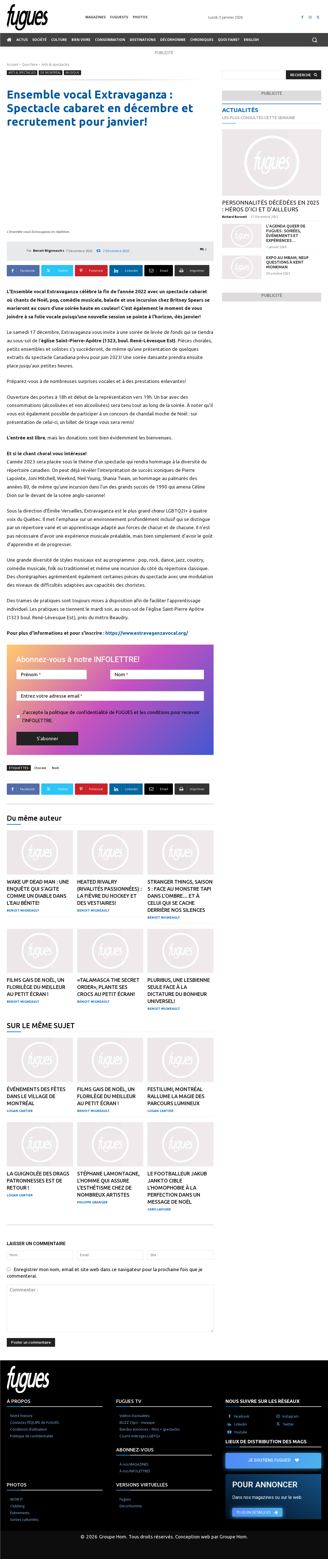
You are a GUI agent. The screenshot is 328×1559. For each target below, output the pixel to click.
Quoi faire (30, 64)
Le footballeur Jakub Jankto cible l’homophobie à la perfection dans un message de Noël (177, 1188)
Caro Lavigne (159, 1209)
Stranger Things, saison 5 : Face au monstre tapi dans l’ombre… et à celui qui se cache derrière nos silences (180, 896)
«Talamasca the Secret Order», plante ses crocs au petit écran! (108, 987)
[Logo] (46, 17)
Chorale (40, 768)
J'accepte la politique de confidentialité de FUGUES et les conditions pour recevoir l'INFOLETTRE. (110, 716)
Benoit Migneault (47, 250)
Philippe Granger (92, 1202)
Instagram (291, 1416)
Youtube (240, 1432)
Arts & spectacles (55, 64)
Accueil (12, 64)
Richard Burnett (234, 216)
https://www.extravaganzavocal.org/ (146, 633)
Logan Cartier (19, 1111)
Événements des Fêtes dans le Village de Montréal (36, 1096)
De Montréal (50, 72)
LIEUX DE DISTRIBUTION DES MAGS (266, 1441)
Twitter (288, 1424)
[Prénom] (51, 674)
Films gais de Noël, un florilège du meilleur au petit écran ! (36, 987)
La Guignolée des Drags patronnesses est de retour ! (38, 1180)
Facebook (241, 1416)
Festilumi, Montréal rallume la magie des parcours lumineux (176, 1096)
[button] (314, 40)
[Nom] (157, 674)
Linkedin (240, 1424)
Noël (55, 768)
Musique (72, 72)
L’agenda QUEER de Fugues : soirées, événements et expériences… (285, 233)
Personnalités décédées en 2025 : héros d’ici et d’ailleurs (270, 206)
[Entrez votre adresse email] (110, 696)
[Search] (303, 75)
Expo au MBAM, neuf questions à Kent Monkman (287, 262)
